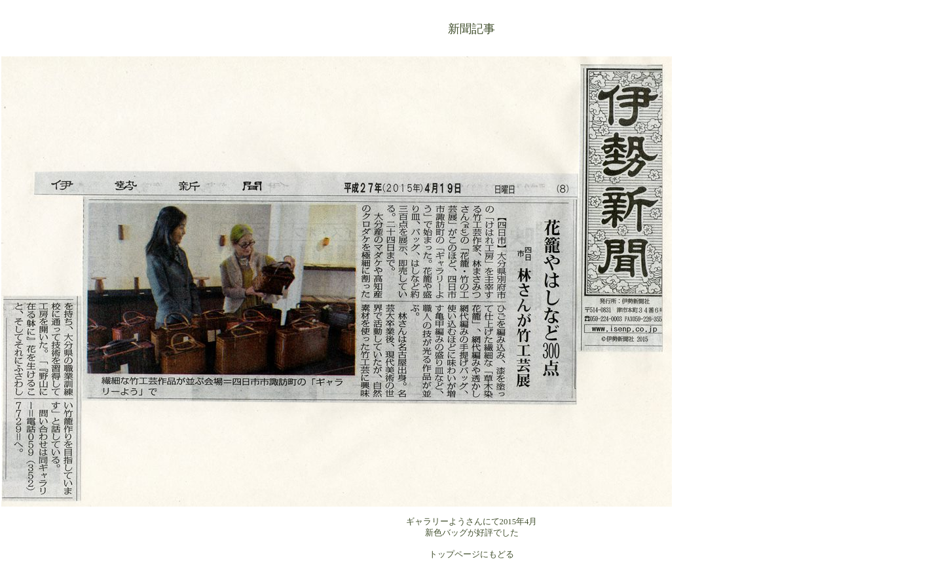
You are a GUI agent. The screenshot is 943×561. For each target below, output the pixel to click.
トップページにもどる (471, 554)
